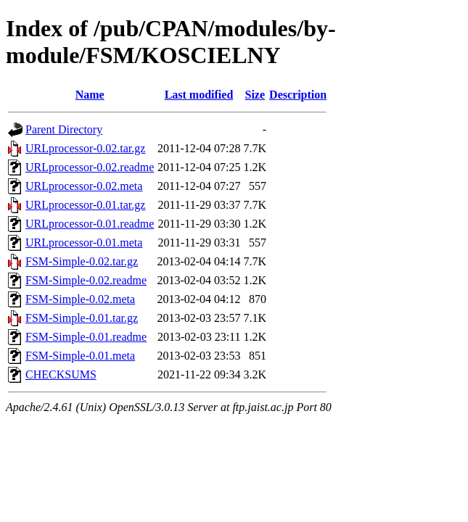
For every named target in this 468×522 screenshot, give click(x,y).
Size (255, 94)
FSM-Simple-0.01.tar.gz (81, 318)
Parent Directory (63, 129)
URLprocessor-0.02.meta (83, 186)
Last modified (199, 94)
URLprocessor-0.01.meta (83, 242)
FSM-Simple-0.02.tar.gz (81, 261)
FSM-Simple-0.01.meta (80, 355)
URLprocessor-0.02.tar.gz (85, 148)
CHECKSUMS (61, 374)
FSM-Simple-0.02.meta (80, 299)
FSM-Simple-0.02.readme (86, 280)
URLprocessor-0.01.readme (89, 224)
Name (89, 94)
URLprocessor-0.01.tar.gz (85, 205)
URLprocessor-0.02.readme (89, 167)
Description (298, 94)
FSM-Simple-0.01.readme (86, 337)
